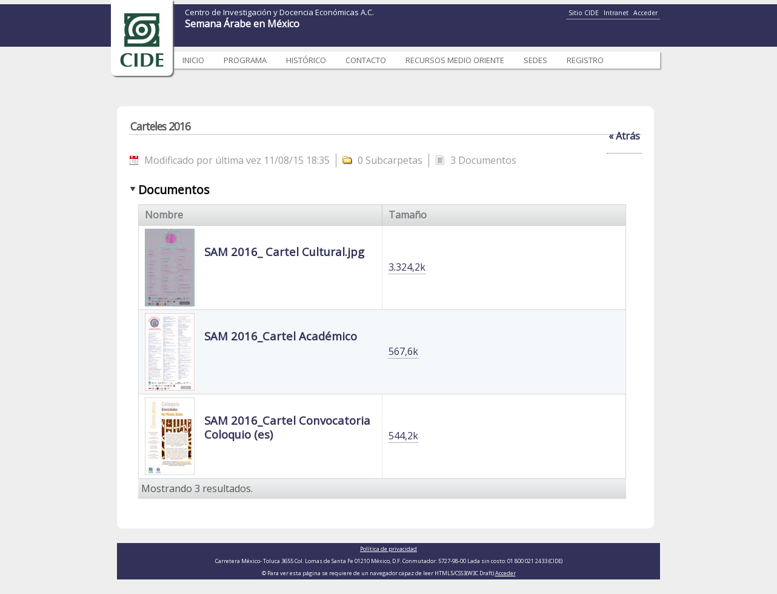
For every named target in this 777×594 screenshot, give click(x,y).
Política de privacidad (388, 549)
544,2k (403, 435)
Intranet (616, 12)
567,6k (403, 351)
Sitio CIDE (584, 12)
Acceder (645, 12)
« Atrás (624, 136)
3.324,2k (406, 267)
